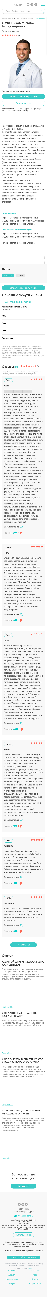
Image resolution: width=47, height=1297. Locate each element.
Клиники (12, 1270)
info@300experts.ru (25, 1216)
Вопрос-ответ (35, 1283)
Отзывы (35, 1270)
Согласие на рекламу (31, 1265)
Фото (6, 269)
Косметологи (12, 1279)
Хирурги (12, 1275)
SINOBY (29, 1268)
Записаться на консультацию (23, 96)
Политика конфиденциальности (15, 1264)
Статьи (34, 1279)
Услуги (12, 1283)
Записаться (23, 1186)
